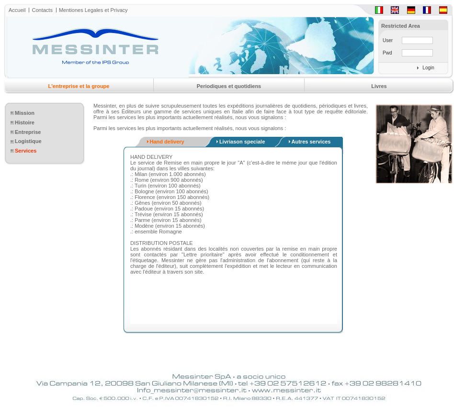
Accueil (17, 10)
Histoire (24, 122)
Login (428, 67)
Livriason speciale (242, 141)
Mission (24, 113)
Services (25, 151)
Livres (378, 86)
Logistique (28, 141)
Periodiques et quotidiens (229, 86)
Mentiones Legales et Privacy (93, 10)
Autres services (311, 141)
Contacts (42, 10)
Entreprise (28, 132)
